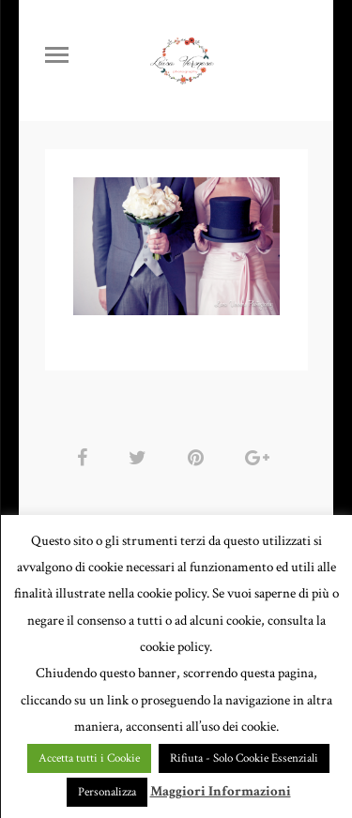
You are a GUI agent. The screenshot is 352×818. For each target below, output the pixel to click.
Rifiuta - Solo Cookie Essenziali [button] (244, 758)
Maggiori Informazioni (220, 791)
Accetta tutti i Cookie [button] (89, 758)
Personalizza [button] (107, 792)
